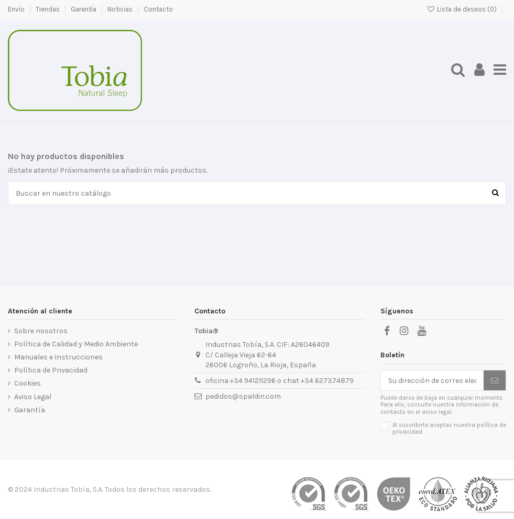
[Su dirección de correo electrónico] (432, 380)
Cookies (27, 383)
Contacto (158, 9)
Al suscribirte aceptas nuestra (449, 428)
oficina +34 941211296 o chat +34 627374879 (279, 380)
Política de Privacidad (51, 370)
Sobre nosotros (41, 330)
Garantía (84, 9)
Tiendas (48, 9)
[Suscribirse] (495, 380)
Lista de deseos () (462, 9)
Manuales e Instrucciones (58, 357)
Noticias (120, 9)
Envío (17, 9)
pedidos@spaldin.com (243, 396)
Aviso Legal (32, 396)
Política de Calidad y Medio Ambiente (76, 344)
